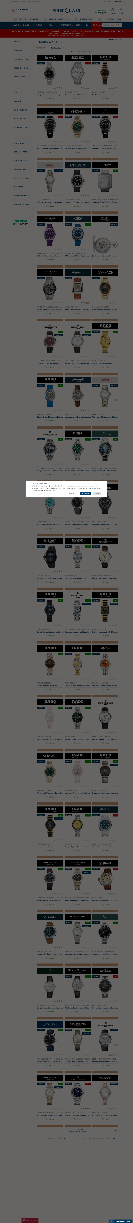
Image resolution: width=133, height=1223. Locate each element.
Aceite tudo (85, 493)
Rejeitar (97, 493)
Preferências (72, 493)
